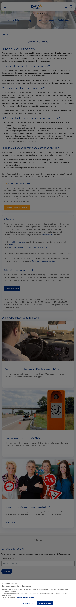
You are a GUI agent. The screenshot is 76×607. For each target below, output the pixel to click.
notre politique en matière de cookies (24, 599)
